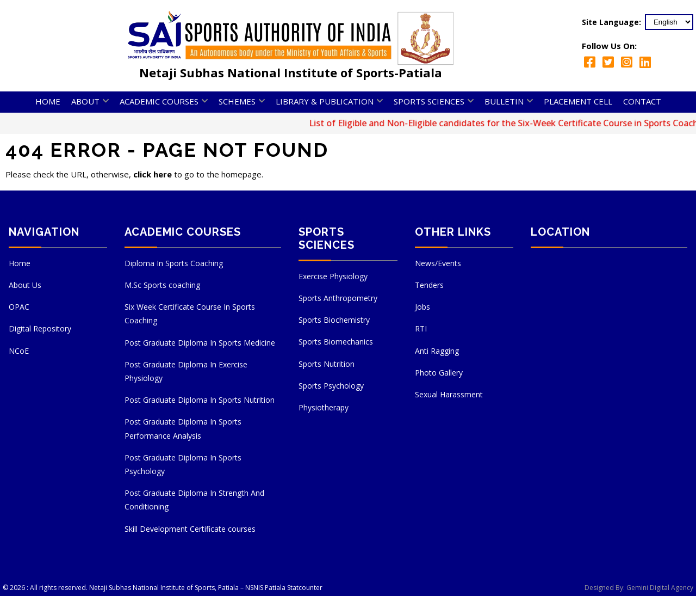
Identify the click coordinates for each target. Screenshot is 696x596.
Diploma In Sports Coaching (174, 263)
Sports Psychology (331, 385)
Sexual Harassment (449, 394)
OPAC (19, 307)
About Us (25, 285)
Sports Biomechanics (336, 341)
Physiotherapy (324, 407)
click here (152, 174)
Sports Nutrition (327, 364)
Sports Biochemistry (334, 320)
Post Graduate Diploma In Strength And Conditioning (194, 500)
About (85, 101)
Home (47, 101)
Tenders (429, 285)
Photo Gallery (439, 372)
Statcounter (304, 587)
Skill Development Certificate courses (190, 529)
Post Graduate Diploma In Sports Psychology (183, 464)
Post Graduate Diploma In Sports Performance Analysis (183, 428)
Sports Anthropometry (338, 298)
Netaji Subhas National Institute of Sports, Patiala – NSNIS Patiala (187, 587)
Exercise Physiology (333, 276)
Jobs (422, 307)
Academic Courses (159, 101)
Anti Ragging (437, 351)
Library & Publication (325, 101)
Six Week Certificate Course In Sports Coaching (190, 313)
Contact (642, 101)
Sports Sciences (429, 101)
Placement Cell (578, 101)
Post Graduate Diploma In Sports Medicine (200, 342)
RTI (421, 328)
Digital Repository (40, 328)
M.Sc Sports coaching (162, 285)
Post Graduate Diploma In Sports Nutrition (200, 400)
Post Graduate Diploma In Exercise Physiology (186, 371)
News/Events (438, 263)
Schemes (237, 101)
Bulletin (504, 101)
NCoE (19, 351)
